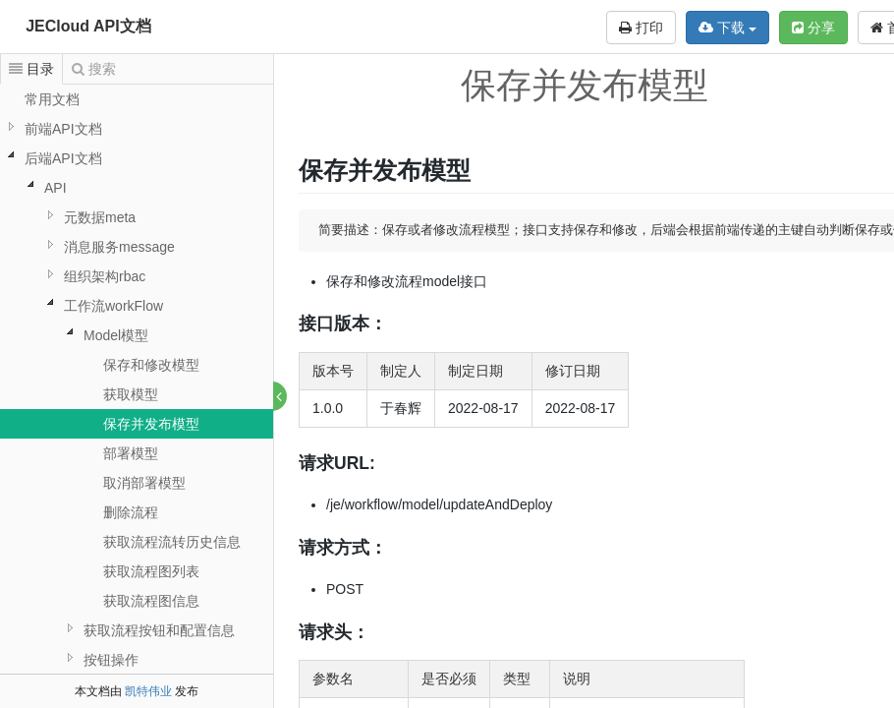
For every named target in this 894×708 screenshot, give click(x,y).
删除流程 (130, 512)
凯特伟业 (148, 691)
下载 (727, 27)
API (55, 188)
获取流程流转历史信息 (172, 542)
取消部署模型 (144, 483)
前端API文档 (63, 129)
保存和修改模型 (151, 365)
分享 (813, 27)
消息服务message (119, 247)
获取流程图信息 (151, 601)
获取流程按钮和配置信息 (159, 630)
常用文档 (52, 99)
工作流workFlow (113, 306)
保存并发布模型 (151, 424)
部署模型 (130, 453)
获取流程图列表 (151, 571)
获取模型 (130, 394)
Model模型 (116, 335)
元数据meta (100, 217)
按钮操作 (111, 660)
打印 (641, 27)
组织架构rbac (104, 276)
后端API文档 (63, 158)
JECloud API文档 (88, 26)
